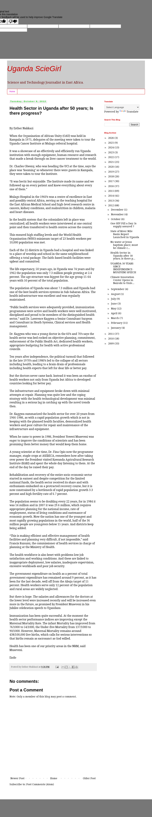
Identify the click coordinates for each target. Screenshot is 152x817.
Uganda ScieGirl (34, 68)
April (114, 313)
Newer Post (17, 778)
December (117, 209)
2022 (111, 157)
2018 (111, 176)
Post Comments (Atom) (40, 784)
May (114, 308)
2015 (111, 191)
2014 (111, 195)
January (116, 327)
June (114, 303)
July (114, 298)
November (117, 214)
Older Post (89, 778)
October (116, 219)
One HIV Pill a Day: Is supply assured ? (123, 225)
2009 (111, 343)
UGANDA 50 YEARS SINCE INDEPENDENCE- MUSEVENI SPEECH (123, 268)
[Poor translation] (13, 21)
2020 (111, 166)
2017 (111, 181)
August (116, 294)
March (115, 318)
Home (12, 91)
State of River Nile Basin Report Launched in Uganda (124, 234)
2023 (111, 152)
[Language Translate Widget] (121, 107)
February (117, 322)
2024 (111, 147)
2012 (111, 205)
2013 (111, 200)
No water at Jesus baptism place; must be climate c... (124, 245)
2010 (111, 338)
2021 (111, 162)
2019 (111, 171)
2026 (111, 138)
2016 (111, 186)
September (118, 289)
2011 (111, 333)
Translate (128, 111)
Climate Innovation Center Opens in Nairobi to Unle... (122, 280)
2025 (111, 142)
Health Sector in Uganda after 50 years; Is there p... (122, 255)
